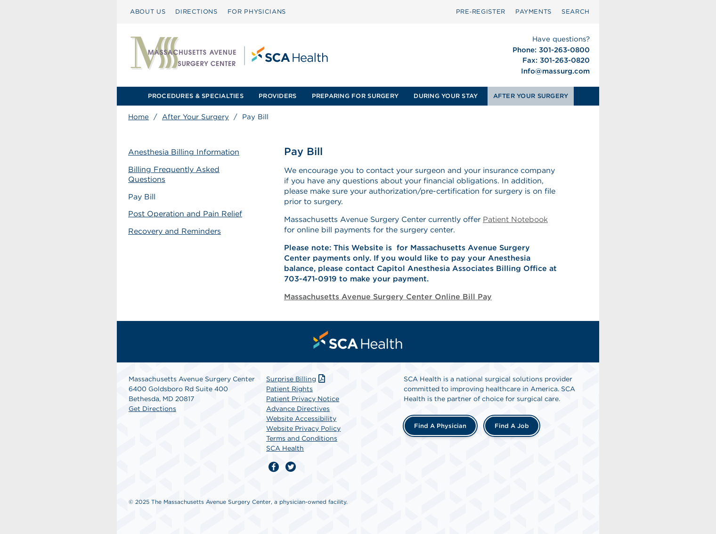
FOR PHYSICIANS (257, 11)
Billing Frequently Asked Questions (174, 174)
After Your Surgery (195, 117)
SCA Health (285, 448)
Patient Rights (289, 389)
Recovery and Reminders (174, 231)
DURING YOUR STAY (446, 95)
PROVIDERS (277, 95)
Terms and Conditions (301, 438)
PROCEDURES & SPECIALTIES (196, 95)
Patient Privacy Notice (302, 399)
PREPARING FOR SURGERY (355, 95)
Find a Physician (440, 425)
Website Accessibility (301, 418)
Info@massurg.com (555, 71)
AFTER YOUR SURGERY (531, 95)
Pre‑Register (480, 11)
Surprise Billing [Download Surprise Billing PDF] (296, 379)
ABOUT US (147, 11)
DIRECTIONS (196, 11)
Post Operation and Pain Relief (185, 213)
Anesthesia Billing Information (183, 152)
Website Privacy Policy (303, 428)
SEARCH (575, 11)
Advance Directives (298, 408)
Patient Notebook (515, 219)
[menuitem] (147, 12)
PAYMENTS (533, 11)
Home (138, 117)
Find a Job (512, 425)
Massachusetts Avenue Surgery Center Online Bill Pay (388, 296)
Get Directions (152, 408)
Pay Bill (141, 196)
